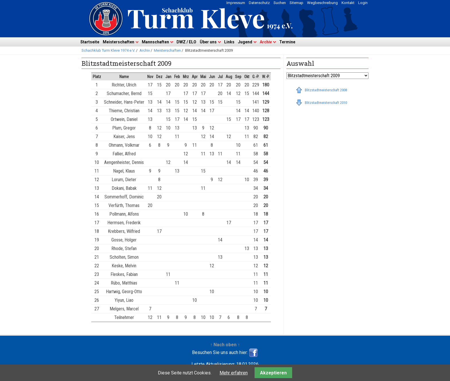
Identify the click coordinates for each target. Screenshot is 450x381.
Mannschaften (155, 42)
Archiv (266, 42)
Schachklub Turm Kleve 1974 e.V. (108, 50)
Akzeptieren (273, 373)
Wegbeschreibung (322, 3)
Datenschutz (259, 3)
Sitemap (296, 3)
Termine (287, 42)
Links (229, 42)
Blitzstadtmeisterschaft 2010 (326, 102)
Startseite (89, 42)
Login (363, 3)
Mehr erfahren (234, 373)
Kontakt (348, 3)
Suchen (280, 3)
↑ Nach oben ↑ (225, 344)
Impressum (235, 3)
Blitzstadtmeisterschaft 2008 (326, 90)
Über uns (208, 42)
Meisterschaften (118, 42)
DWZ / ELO (186, 42)
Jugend (245, 42)
